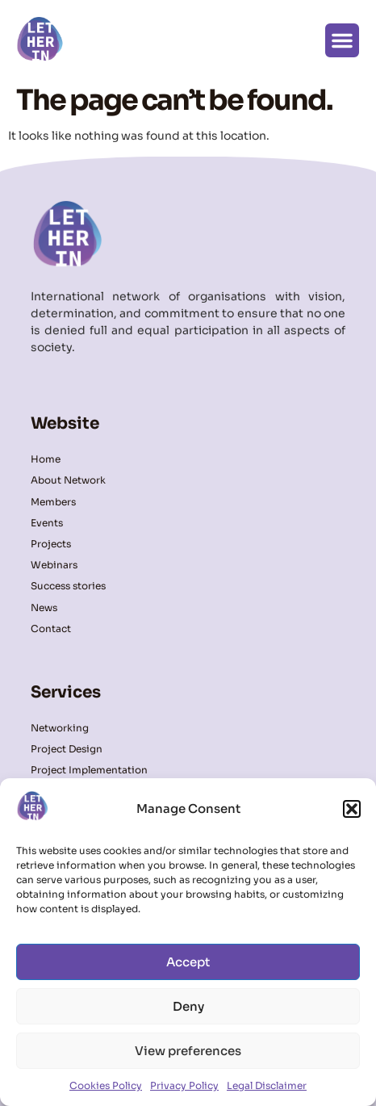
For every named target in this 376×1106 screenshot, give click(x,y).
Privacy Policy (184, 1085)
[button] (352, 809)
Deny (188, 1006)
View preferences (188, 1050)
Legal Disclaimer (267, 1085)
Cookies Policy (105, 1085)
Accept (188, 962)
